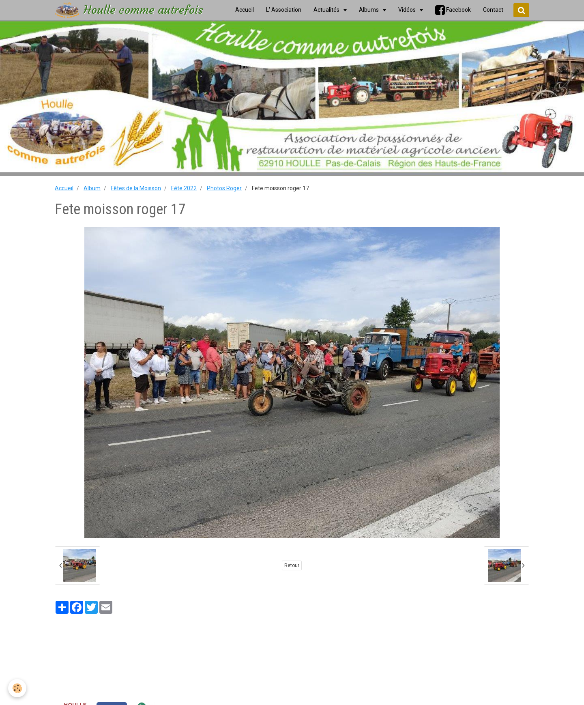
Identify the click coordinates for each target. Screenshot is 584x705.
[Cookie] (17, 688)
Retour (291, 565)
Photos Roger (224, 188)
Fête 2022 (184, 188)
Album (92, 188)
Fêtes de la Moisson (136, 188)
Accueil (64, 188)
